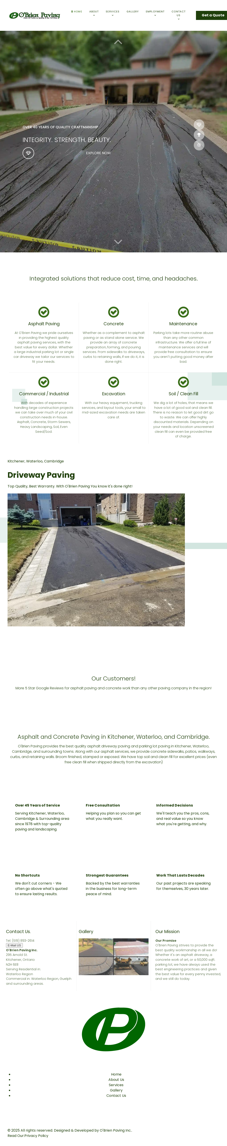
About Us (116, 1079)
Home (116, 1074)
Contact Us (116, 1095)
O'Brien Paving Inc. (115, 1130)
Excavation (113, 394)
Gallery (116, 1090)
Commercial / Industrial (44, 394)
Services (116, 1085)
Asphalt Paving (44, 324)
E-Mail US (14, 945)
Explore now (98, 153)
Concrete (114, 324)
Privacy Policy (36, 1135)
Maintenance (183, 324)
